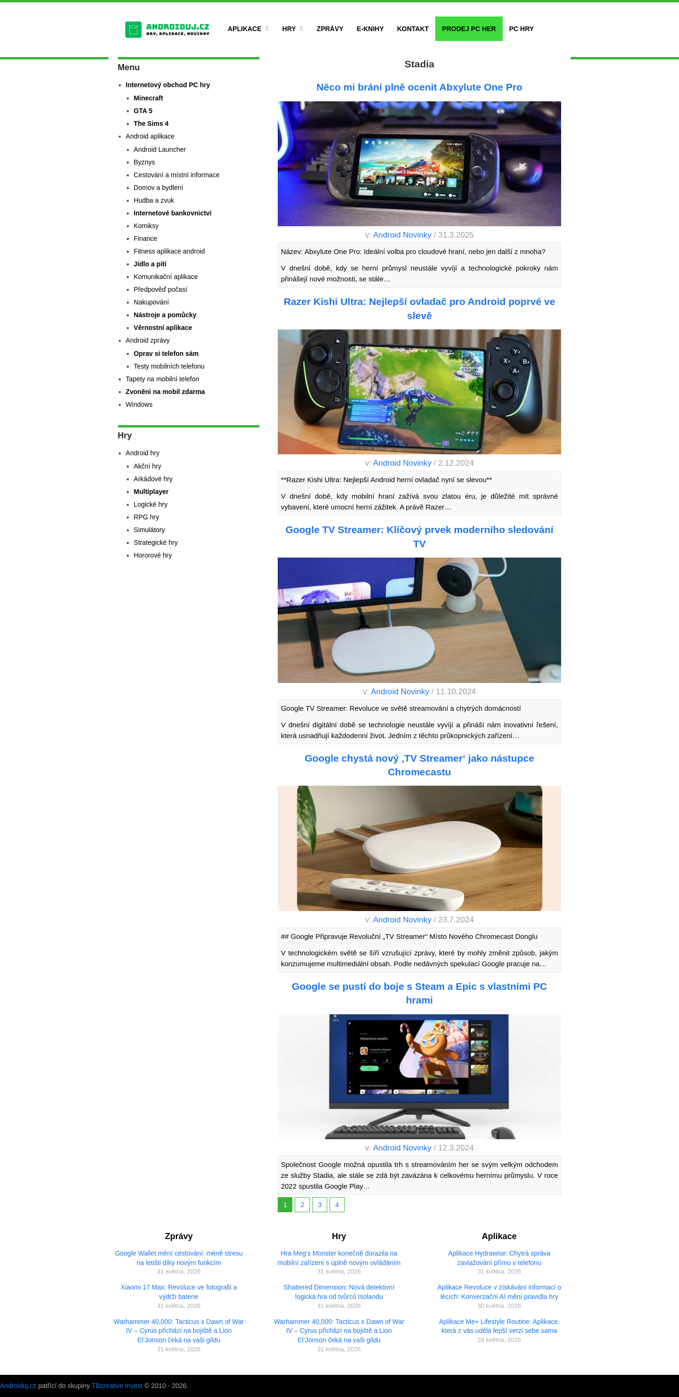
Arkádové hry (153, 479)
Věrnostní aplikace (163, 327)
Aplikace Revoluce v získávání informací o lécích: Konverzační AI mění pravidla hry (499, 1291)
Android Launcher (160, 149)
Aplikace (245, 29)
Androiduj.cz (18, 1385)
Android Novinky (402, 234)
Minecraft (148, 98)
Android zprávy (148, 340)
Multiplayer (151, 491)
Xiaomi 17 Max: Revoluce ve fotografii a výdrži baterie (179, 1291)
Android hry (143, 453)
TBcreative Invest (116, 1385)
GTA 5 (143, 111)
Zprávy (330, 29)
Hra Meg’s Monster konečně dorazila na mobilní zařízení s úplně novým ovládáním (338, 1257)
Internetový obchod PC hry (168, 85)
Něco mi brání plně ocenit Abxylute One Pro (419, 87)
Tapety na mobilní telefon (162, 379)
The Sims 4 (151, 123)
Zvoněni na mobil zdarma (165, 391)
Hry (289, 29)
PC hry (521, 29)
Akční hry (147, 466)
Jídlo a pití (150, 264)
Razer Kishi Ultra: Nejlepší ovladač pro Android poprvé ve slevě (419, 308)
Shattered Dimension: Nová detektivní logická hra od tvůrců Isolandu (339, 1291)
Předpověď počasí (161, 289)
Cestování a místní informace (177, 175)
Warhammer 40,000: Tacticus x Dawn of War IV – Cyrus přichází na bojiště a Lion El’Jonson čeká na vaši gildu (179, 1331)
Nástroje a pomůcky (165, 315)
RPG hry (146, 517)
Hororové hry (153, 555)
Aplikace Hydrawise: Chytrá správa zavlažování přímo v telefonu (499, 1257)
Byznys (144, 162)
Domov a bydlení (158, 187)
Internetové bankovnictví (173, 213)
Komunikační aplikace (166, 276)
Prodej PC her (469, 29)
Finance (145, 238)
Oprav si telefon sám (166, 353)
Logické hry (151, 504)
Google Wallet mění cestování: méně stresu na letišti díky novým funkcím (179, 1257)
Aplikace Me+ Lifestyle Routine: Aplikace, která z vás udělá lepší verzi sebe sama (499, 1326)
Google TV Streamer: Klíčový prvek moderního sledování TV (419, 536)
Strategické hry (156, 542)
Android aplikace (150, 136)
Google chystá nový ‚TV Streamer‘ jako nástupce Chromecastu (419, 765)
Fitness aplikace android (169, 251)
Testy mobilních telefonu (169, 366)
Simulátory (149, 530)
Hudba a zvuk (154, 200)
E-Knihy (370, 29)
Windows (139, 404)
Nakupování (151, 302)
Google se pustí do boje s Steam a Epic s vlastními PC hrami (419, 993)
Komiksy (146, 226)
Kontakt (413, 29)
